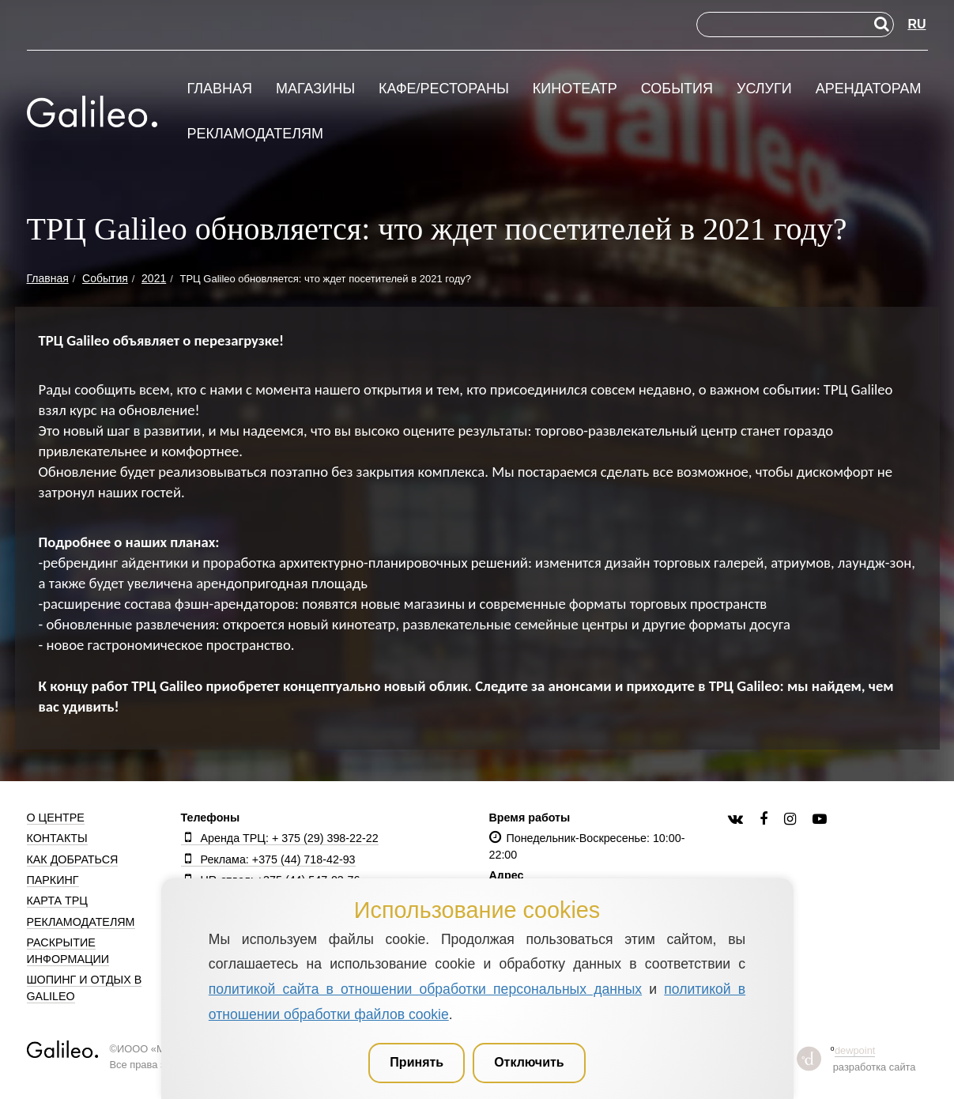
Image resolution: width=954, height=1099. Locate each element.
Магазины (315, 89)
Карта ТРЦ (57, 900)
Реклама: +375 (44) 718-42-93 (268, 859)
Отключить (529, 1062)
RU (916, 24)
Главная (220, 89)
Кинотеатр (575, 89)
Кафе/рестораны (444, 89)
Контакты (57, 838)
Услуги (764, 89)
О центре (56, 817)
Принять (416, 1062)
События (677, 89)
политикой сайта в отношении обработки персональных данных (425, 989)
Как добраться (73, 859)
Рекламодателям (255, 134)
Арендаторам (869, 89)
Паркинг (53, 880)
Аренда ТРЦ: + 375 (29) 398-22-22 (280, 838)
